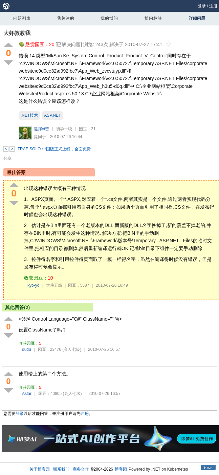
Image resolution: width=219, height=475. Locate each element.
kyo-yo (33, 285)
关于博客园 (39, 469)
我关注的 (65, 18)
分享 (7, 158)
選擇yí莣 (41, 129)
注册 (213, 6)
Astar (26, 393)
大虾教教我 (16, 33)
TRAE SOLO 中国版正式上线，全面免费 (54, 149)
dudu (26, 349)
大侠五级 (54, 285)
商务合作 (81, 469)
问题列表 (22, 18)
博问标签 (153, 18)
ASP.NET (52, 115)
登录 (202, 6)
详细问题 (197, 18)
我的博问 (109, 18)
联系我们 (61, 469)
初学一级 (64, 129)
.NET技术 (29, 115)
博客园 (121, 469)
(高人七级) (71, 349)
